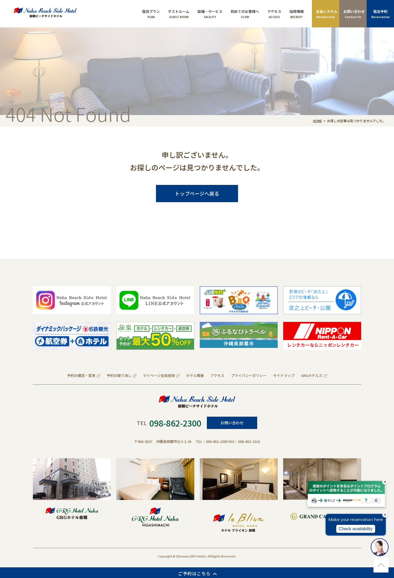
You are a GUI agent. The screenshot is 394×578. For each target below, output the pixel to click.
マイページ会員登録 (159, 375)
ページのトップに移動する (381, 565)
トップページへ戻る (197, 193)
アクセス (217, 375)
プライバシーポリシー (248, 375)
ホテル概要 (195, 375)
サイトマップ (283, 375)
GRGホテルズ (311, 375)
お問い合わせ (232, 422)
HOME (317, 120)
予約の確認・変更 (81, 375)
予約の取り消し (119, 375)
